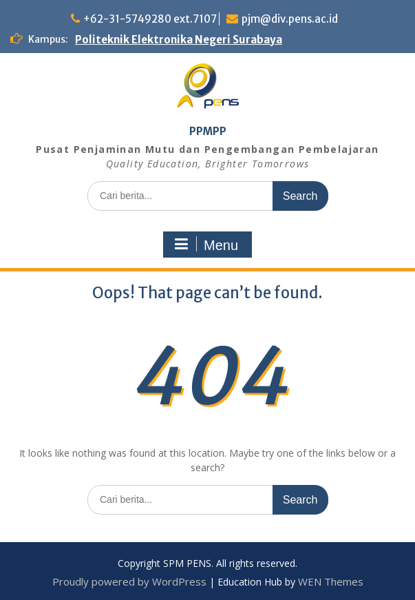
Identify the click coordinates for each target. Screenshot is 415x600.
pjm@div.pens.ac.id (290, 18)
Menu (205, 244)
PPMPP (207, 131)
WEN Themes (330, 581)
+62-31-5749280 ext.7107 (150, 18)
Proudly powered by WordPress (129, 581)
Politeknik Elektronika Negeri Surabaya (178, 39)
